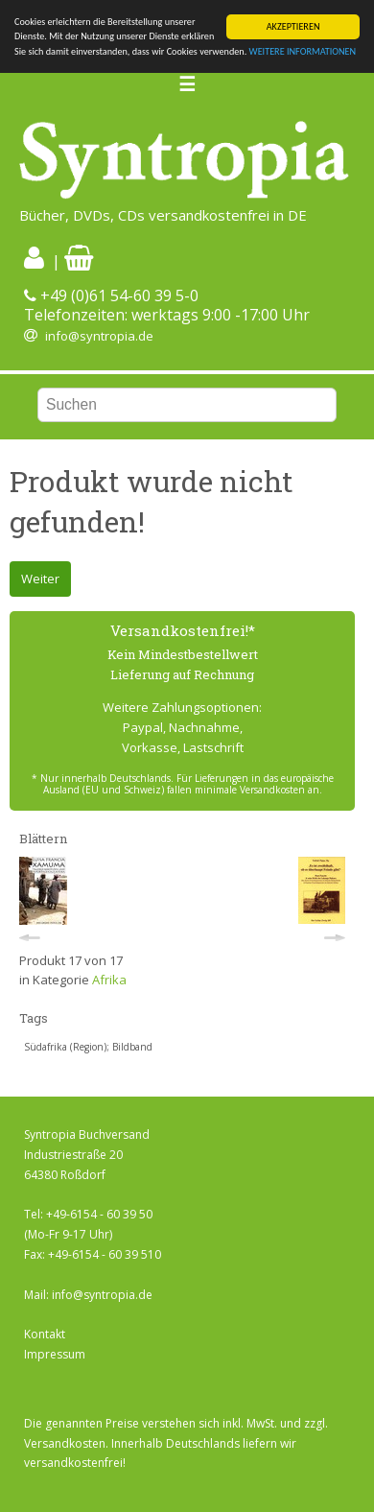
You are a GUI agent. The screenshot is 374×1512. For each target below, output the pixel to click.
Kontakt (44, 1334)
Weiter (40, 578)
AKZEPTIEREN (293, 26)
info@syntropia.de (99, 335)
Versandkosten (64, 1443)
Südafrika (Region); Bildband (88, 1046)
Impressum (54, 1354)
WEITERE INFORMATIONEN (303, 51)
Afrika (109, 979)
